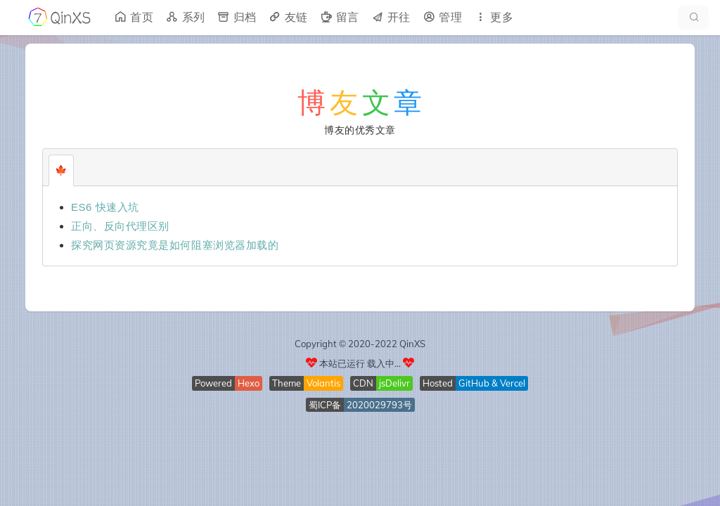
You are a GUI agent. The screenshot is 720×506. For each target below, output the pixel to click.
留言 (339, 17)
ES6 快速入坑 (105, 207)
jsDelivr (394, 383)
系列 (185, 17)
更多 (493, 17)
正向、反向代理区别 (120, 226)
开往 (391, 17)
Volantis (323, 383)
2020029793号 (379, 404)
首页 (133, 17)
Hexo (248, 383)
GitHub (473, 383)
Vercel (512, 383)
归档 (237, 17)
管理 (442, 17)
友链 (288, 17)
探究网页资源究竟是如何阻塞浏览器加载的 (174, 245)
